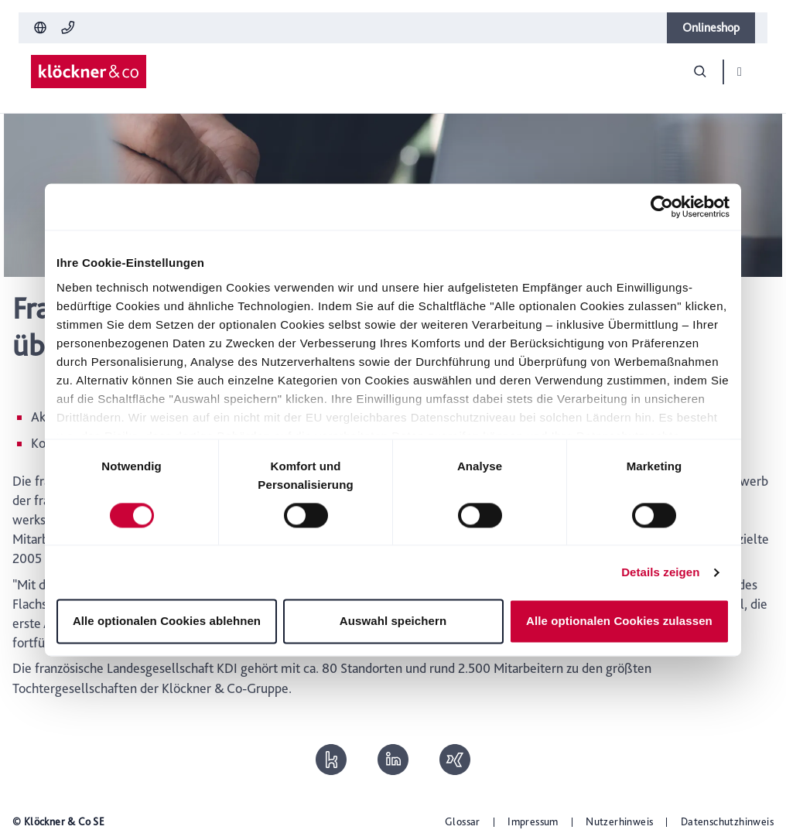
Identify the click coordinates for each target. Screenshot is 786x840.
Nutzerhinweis (619, 821)
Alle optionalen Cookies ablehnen (167, 621)
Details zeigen (660, 572)
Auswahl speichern (393, 621)
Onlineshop (711, 27)
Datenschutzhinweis (727, 821)
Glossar (462, 821)
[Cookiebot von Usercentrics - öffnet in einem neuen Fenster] (662, 206)
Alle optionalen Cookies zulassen (619, 621)
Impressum (533, 821)
